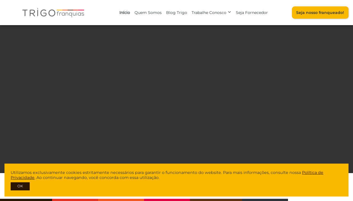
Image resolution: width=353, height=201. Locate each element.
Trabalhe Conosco (211, 12)
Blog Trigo (176, 12)
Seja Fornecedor (252, 12)
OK (20, 186)
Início (124, 12)
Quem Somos (148, 12)
